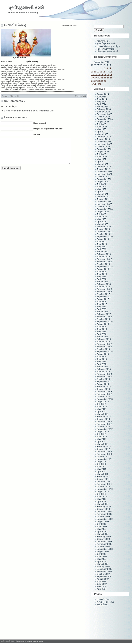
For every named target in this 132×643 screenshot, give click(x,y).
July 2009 (101, 524)
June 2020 (102, 216)
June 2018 (102, 274)
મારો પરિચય (102, 604)
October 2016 (103, 319)
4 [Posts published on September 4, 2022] (110, 68)
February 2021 (104, 196)
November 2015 (104, 346)
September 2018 (105, 266)
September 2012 (105, 429)
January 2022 (103, 169)
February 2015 (104, 369)
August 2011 (103, 461)
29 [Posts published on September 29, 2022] (101, 81)
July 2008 (101, 554)
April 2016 (101, 334)
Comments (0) (80, 102)
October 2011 (103, 456)
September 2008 (105, 549)
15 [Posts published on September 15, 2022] (101, 74)
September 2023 (105, 119)
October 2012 (103, 426)
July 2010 (101, 494)
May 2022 (101, 159)
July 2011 (101, 464)
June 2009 (102, 526)
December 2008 (104, 541)
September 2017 (105, 296)
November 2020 (104, 204)
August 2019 (103, 239)
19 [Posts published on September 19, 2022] (92, 77)
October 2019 (103, 234)
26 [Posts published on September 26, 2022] (92, 81)
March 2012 (102, 444)
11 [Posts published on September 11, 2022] (111, 71)
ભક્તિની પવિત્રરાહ (105, 602)
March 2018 (102, 281)
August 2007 (103, 579)
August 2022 (103, 151)
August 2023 (103, 121)
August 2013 (103, 401)
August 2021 (103, 181)
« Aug (93, 84)
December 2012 (104, 421)
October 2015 (103, 349)
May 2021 (101, 189)
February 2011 (104, 476)
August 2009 (103, 521)
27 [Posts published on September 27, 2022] (95, 81)
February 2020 (104, 226)
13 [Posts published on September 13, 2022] (95, 74)
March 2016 (102, 336)
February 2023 (104, 136)
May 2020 (101, 219)
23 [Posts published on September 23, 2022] (105, 77)
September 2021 (105, 179)
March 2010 (102, 504)
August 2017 (103, 299)
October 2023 (103, 116)
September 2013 (105, 399)
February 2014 (104, 386)
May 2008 (101, 559)
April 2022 (101, 161)
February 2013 (104, 416)
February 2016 (104, 339)
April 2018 (101, 279)
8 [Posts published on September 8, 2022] (101, 71)
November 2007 (104, 571)
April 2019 (101, 249)
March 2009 (102, 534)
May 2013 (101, 409)
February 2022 (104, 166)
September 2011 (105, 459)
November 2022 (104, 144)
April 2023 (101, 131)
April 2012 (101, 441)
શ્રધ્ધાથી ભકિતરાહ (15, 25)
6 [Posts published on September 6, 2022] (95, 71)
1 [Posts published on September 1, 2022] (101, 68)
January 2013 (103, 419)
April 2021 (101, 191)
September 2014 (105, 381)
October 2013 (103, 396)
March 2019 (102, 251)
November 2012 (104, 424)
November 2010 (104, 484)
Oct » (100, 84)
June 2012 (102, 436)
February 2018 (104, 284)
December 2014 (104, 374)
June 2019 (102, 244)
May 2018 (101, 276)
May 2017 (101, 306)
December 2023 (104, 114)
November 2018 (104, 261)
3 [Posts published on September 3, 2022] (107, 68)
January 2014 (103, 389)
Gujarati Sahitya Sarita (35, 641)
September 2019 (105, 236)
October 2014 (103, 379)
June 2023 (102, 126)
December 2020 (104, 201)
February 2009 (104, 536)
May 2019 (101, 246)
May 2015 (101, 361)
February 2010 (104, 506)
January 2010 (103, 509)
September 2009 (105, 519)
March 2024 (102, 106)
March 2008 (102, 564)
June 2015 (102, 359)
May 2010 (101, 499)
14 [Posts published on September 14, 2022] (98, 74)
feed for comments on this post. (19, 116)
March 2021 (102, 194)
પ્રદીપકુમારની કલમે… (28, 7)
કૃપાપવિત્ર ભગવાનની (106, 43)
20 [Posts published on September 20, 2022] (95, 77)
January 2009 (103, 539)
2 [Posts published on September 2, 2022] (104, 68)
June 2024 (102, 99)
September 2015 (105, 351)
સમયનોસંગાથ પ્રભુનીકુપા (108, 46)
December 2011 (104, 451)
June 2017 (102, 304)
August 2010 (103, 491)
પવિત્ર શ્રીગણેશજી (105, 49)
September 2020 (105, 209)
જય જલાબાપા (103, 41)
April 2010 (101, 501)
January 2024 (103, 111)
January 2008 (103, 566)
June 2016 (102, 329)
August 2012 (103, 431)
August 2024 (103, 94)
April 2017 (101, 309)
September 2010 (105, 489)
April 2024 (101, 104)
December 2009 (104, 511)
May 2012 (101, 439)
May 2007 (101, 586)
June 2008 (102, 556)
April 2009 (101, 531)
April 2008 (101, 561)
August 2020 (103, 211)
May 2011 (101, 469)
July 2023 (101, 124)
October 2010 (103, 486)
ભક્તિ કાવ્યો (14, 102)
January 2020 (103, 229)
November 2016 (104, 316)
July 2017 (101, 301)
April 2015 (101, 364)
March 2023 (102, 134)
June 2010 (102, 496)
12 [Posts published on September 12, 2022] (92, 74)
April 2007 (101, 589)
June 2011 (102, 466)
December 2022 (104, 141)
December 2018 (104, 259)
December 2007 (104, 569)
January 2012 (103, 449)
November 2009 (104, 514)
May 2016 (101, 331)
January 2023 (103, 139)
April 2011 (101, 471)
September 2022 (105, 149)
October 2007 (103, 574)
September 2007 (105, 576)
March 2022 (102, 164)
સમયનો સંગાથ (103, 599)
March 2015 (102, 366)
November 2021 (104, 174)
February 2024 (104, 109)
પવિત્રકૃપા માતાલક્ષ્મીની (107, 51)
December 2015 (104, 344)
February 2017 (104, 314)
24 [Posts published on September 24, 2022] (107, 77)
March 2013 (102, 414)
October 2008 (103, 546)
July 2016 (101, 326)
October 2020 (103, 206)
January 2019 (103, 256)
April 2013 (101, 411)
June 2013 (102, 406)
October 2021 (103, 176)
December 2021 (104, 171)
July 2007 (101, 581)
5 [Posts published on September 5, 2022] (91, 71)
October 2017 (103, 294)
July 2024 (101, 96)
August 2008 (103, 551)
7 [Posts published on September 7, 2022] (97, 71)
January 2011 (103, 479)
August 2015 (103, 354)
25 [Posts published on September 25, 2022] (111, 77)
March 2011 (102, 474)
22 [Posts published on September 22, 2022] (101, 77)
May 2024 (101, 101)
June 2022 (102, 156)
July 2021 (101, 184)
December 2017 (104, 289)
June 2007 (102, 584)
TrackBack (46, 116)
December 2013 (104, 391)
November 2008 (104, 544)
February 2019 (104, 254)
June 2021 (102, 186)
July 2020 (101, 214)
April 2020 (101, 221)
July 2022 (101, 154)
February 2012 (104, 446)
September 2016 (105, 321)
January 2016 (103, 341)
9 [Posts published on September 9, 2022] (104, 71)
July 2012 (101, 434)
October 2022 (103, 146)
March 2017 (102, 311)
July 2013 (101, 404)
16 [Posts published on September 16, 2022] (105, 74)
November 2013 (104, 394)
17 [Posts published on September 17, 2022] (107, 74)
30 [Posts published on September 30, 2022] (105, 81)
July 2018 (101, 271)
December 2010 (104, 481)
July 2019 (101, 241)
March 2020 (102, 224)
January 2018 (103, 286)
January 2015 (103, 371)
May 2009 (101, 529)
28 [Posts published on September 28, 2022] (98, 81)
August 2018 (103, 269)
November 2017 (104, 291)
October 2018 (103, 264)
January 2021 (103, 199)
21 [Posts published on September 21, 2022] (98, 77)
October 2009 (103, 516)
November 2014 (104, 376)
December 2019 (104, 231)
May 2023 (101, 129)
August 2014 (103, 384)
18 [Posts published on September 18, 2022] (111, 74)
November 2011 (104, 454)
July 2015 (101, 356)
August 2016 (103, 324)
